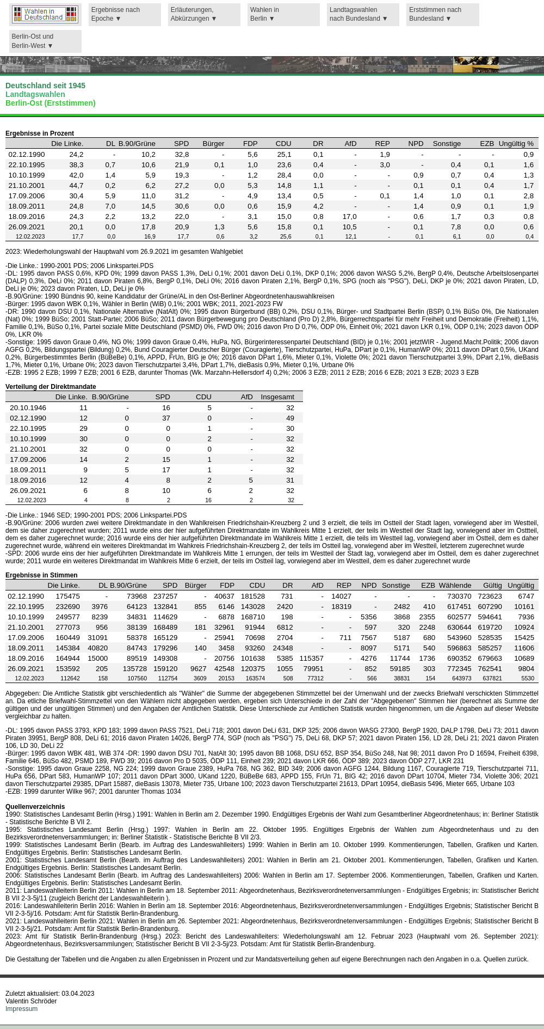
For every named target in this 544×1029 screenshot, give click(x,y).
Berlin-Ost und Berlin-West (33, 41)
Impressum (21, 1009)
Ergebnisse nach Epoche (115, 14)
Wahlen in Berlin (264, 14)
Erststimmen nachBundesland (435, 14)
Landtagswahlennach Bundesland (355, 14)
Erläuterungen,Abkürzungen (192, 14)
